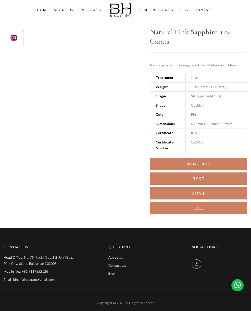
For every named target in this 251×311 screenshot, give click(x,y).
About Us (115, 257)
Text (198, 178)
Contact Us (117, 265)
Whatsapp (198, 164)
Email (198, 193)
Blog (111, 273)
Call (199, 208)
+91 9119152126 (35, 271)
